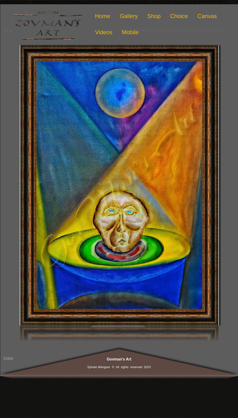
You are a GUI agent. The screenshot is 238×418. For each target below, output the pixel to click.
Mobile (130, 32)
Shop (154, 16)
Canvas (207, 16)
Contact (8, 358)
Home (102, 16)
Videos (103, 32)
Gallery (129, 16)
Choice (179, 16)
